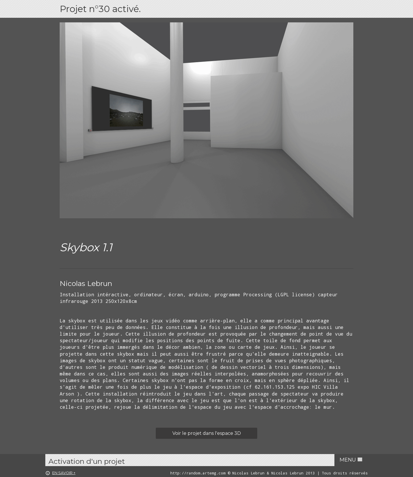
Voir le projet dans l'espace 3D (206, 433)
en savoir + (60, 473)
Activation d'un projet (86, 461)
